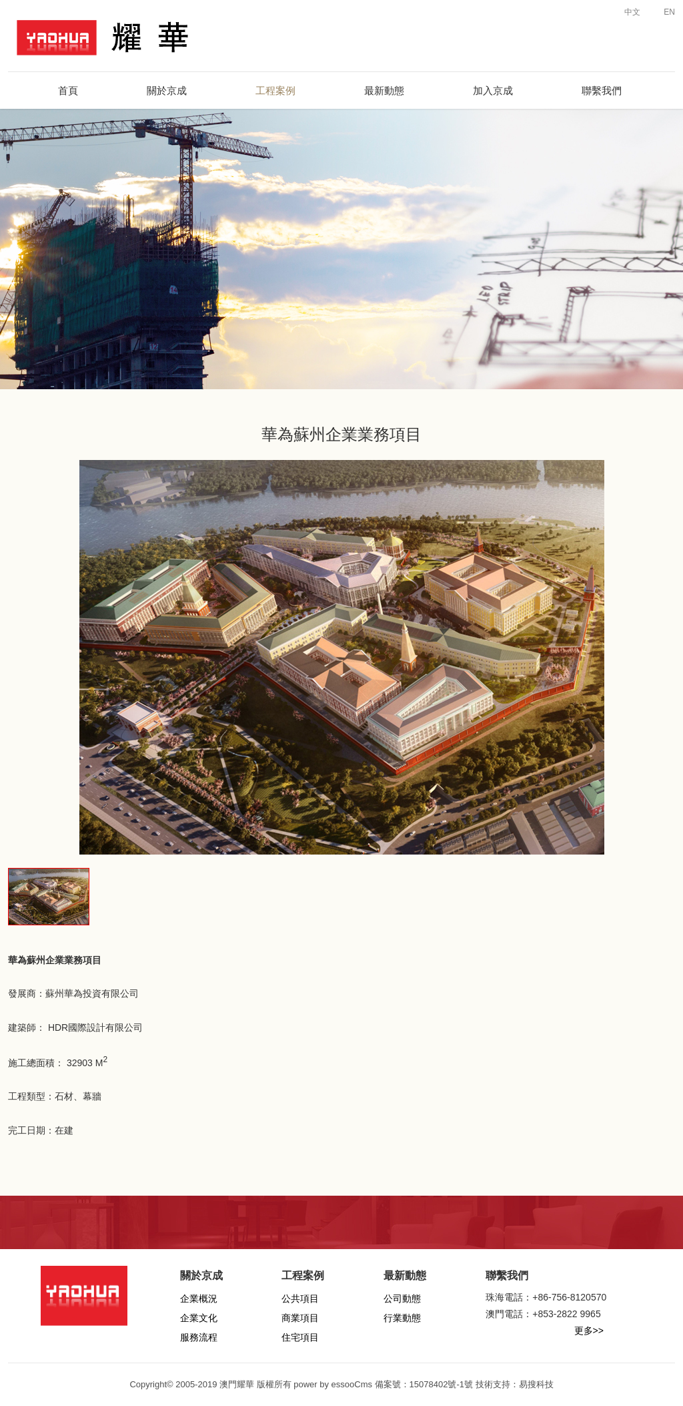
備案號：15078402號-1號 (424, 1384)
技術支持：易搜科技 (515, 1384)
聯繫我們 (602, 90)
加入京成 (493, 90)
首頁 (68, 90)
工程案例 (275, 90)
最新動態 (384, 90)
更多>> (589, 1330)
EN (662, 12)
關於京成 (167, 90)
